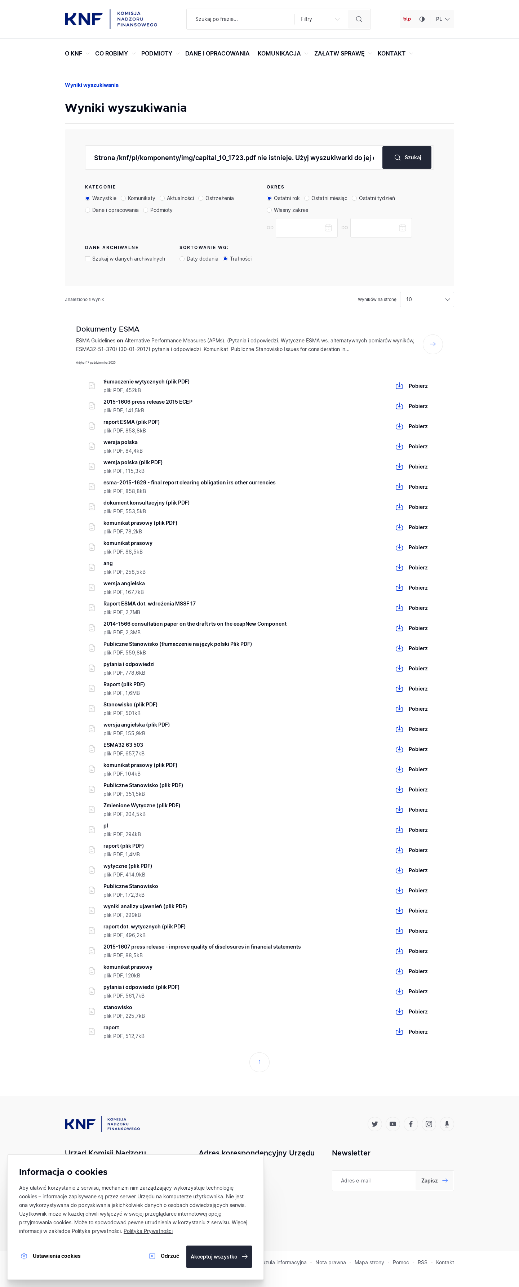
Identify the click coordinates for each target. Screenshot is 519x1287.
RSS (422, 1262)
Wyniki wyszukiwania (92, 85)
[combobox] (442, 19)
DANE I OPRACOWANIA (217, 53)
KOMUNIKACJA (284, 53)
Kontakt (445, 1262)
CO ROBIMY (116, 53)
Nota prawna (330, 1262)
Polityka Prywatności (148, 1231)
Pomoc (401, 1262)
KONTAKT (396, 53)
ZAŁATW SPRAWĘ (344, 53)
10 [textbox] (409, 299)
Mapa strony (369, 1262)
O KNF (78, 53)
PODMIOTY (161, 53)
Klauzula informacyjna (281, 1262)
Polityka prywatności (96, 1231)
